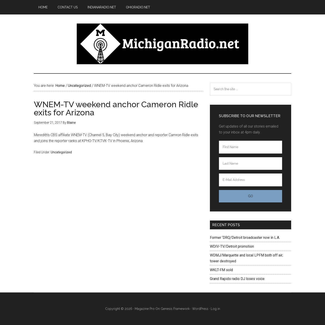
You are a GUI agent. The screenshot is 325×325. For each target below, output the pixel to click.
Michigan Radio (162, 44)
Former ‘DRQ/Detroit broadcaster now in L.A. (245, 237)
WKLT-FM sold (221, 270)
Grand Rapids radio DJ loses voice (237, 279)
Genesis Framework (175, 309)
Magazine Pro (145, 309)
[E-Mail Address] (250, 179)
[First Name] (250, 147)
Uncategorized (61, 152)
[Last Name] (250, 163)
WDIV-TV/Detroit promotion (232, 246)
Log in (215, 309)
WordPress (200, 309)
